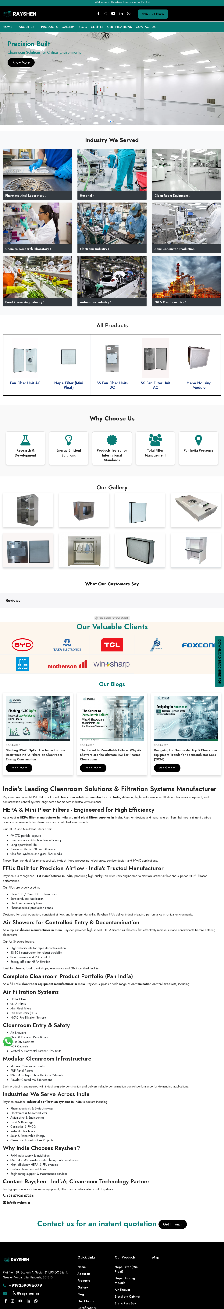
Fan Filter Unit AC (69, 383)
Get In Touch (172, 1219)
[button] (219, 77)
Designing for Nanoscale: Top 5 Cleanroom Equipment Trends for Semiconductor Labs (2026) (185, 750)
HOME (7, 26)
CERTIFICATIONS (119, 26)
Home (81, 1262)
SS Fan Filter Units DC (155, 385)
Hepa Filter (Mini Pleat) (112, 385)
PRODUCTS (49, 26)
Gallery (82, 1283)
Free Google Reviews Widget (133, 614)
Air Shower (122, 1285)
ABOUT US (26, 26)
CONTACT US (146, 26)
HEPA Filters (123, 1305)
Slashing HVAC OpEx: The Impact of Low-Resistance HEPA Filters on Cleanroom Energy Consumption (36, 750)
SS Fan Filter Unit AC (199, 385)
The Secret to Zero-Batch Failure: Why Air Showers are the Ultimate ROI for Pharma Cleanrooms (110, 750)
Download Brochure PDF (219, 662)
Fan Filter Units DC (25, 383)
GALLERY (68, 26)
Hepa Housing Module (125, 1275)
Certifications (87, 1303)
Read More (19, 763)
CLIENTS (97, 26)
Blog (80, 1289)
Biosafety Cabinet (127, 1292)
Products (83, 1276)
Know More (21, 62)
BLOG (83, 26)
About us (83, 1269)
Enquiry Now (153, 14)
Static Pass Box (125, 1298)
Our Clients (85, 1296)
